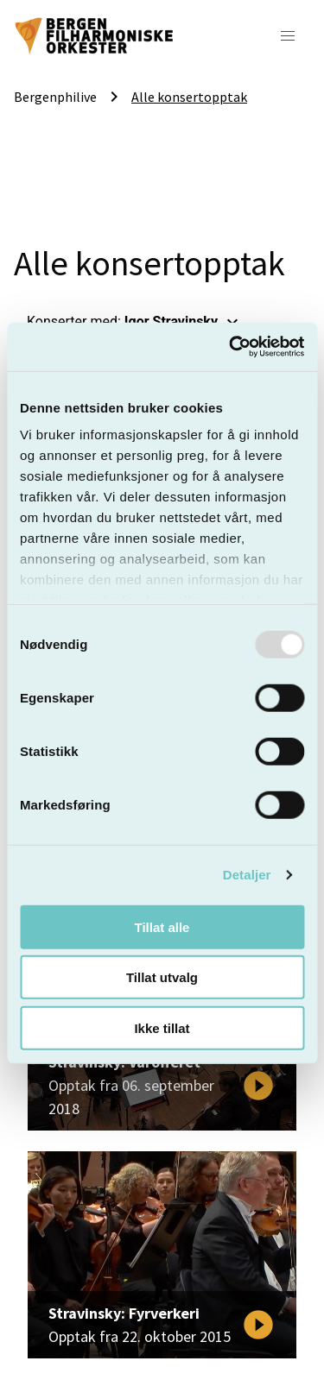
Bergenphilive (55, 96)
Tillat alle (162, 926)
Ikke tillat (161, 1027)
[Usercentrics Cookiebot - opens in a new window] (230, 347)
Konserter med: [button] (135, 322)
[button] (287, 36)
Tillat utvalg (162, 977)
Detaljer (247, 874)
